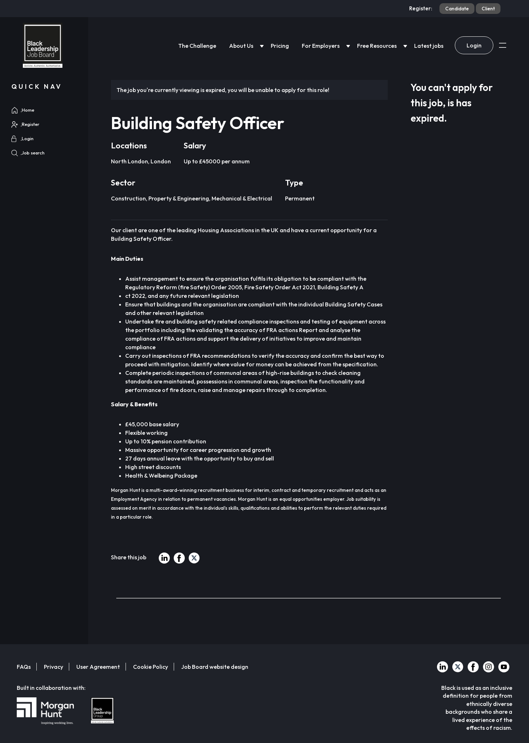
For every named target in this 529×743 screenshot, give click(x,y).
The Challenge (197, 45)
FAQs (24, 666)
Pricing (280, 45)
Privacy (53, 666)
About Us (241, 45)
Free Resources (377, 45)
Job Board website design (214, 666)
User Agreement (98, 666)
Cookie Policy (150, 666)
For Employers (321, 45)
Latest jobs (428, 45)
